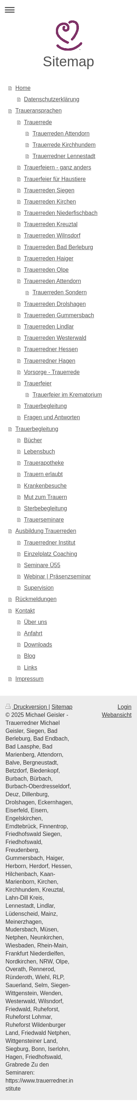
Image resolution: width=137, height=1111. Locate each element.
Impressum (29, 679)
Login (125, 707)
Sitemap (62, 707)
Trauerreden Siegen (49, 190)
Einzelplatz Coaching (50, 554)
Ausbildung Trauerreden (45, 531)
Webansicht (117, 715)
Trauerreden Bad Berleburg (58, 247)
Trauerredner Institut (50, 542)
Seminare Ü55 (42, 565)
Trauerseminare (44, 520)
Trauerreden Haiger (49, 258)
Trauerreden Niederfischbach (61, 213)
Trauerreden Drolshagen (55, 304)
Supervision (39, 588)
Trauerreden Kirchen (50, 202)
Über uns (35, 622)
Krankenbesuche (45, 486)
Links (30, 667)
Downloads (38, 644)
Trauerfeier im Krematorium (67, 395)
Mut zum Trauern (45, 497)
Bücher (33, 440)
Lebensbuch (39, 451)
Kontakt (25, 611)
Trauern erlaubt (43, 474)
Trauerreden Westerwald (55, 338)
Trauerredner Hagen (50, 361)
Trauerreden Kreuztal (51, 224)
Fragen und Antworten (52, 417)
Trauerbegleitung (45, 406)
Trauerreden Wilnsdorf (52, 235)
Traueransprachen (38, 110)
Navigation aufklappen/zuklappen (68, 9)
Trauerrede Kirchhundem (64, 145)
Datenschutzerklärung (52, 99)
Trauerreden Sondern (60, 292)
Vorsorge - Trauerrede (52, 372)
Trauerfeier (38, 383)
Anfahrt (33, 633)
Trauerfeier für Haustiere (55, 179)
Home (23, 88)
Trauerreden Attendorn (61, 133)
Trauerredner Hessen (51, 349)
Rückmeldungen (36, 599)
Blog (29, 656)
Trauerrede (38, 122)
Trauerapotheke (44, 463)
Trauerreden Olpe (46, 270)
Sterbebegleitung (45, 508)
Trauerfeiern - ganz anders (57, 167)
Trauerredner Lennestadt (64, 156)
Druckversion (27, 707)
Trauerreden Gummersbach (59, 315)
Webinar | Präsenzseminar (57, 576)
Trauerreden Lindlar (49, 326)
